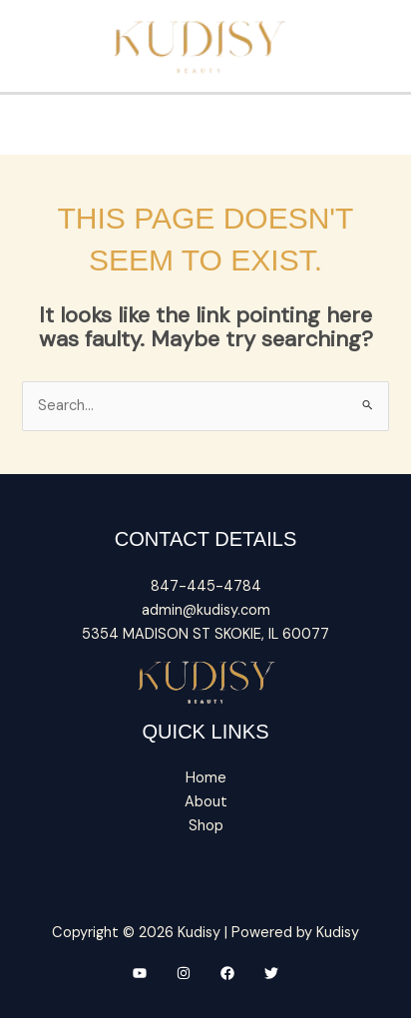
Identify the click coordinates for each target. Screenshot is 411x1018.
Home (206, 777)
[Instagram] (184, 973)
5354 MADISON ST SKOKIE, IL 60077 (205, 634)
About (206, 801)
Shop (206, 825)
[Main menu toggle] (205, 116)
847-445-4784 (206, 586)
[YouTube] (140, 973)
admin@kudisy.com (206, 610)
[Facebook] (227, 973)
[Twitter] (271, 973)
